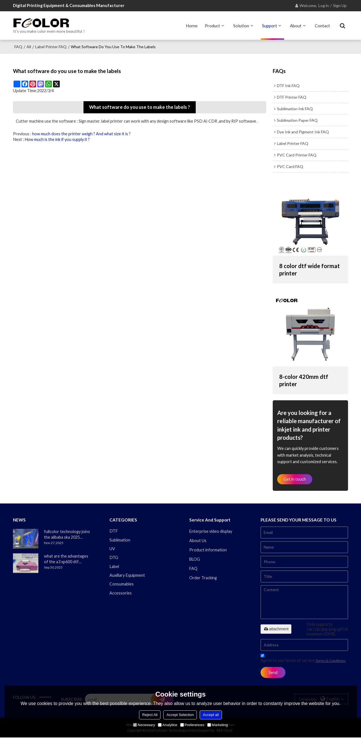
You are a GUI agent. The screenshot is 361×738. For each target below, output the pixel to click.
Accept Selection (180, 715)
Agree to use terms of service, (303, 659)
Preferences (192, 725)
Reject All (149, 715)
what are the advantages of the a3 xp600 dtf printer (66, 559)
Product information (208, 550)
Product (212, 25)
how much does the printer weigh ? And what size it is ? (81, 133)
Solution (241, 25)
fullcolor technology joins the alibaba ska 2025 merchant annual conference (67, 534)
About (295, 25)
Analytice (167, 725)
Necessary (144, 725)
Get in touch (295, 479)
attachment (276, 629)
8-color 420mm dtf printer (304, 380)
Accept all (211, 715)
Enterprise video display (210, 531)
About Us (197, 540)
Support (269, 25)
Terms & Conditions (331, 661)
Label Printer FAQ (51, 46)
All (29, 46)
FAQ (18, 46)
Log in (323, 5)
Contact (322, 25)
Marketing (217, 725)
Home (191, 25)
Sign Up (340, 5)
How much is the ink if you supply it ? (57, 139)
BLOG (195, 559)
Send (273, 672)
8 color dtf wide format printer (309, 269)
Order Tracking (203, 578)
